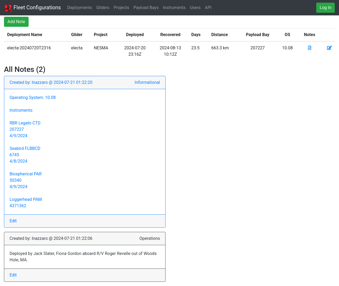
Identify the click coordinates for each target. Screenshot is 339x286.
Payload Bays (146, 7)
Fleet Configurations (32, 8)
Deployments (79, 7)
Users (195, 7)
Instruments (174, 7)
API (208, 7)
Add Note (16, 21)
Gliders (102, 7)
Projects (121, 7)
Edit (13, 220)
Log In (325, 7)
